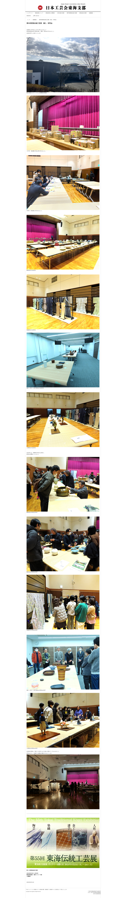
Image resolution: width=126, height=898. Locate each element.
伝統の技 (29, 15)
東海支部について (39, 13)
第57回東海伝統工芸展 (72, 13)
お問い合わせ (36, 15)
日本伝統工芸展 (60, 13)
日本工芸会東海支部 (43, 894)
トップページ (30, 13)
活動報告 (91, 13)
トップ (28, 19)
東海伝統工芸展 (82, 13)
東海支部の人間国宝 (50, 13)
